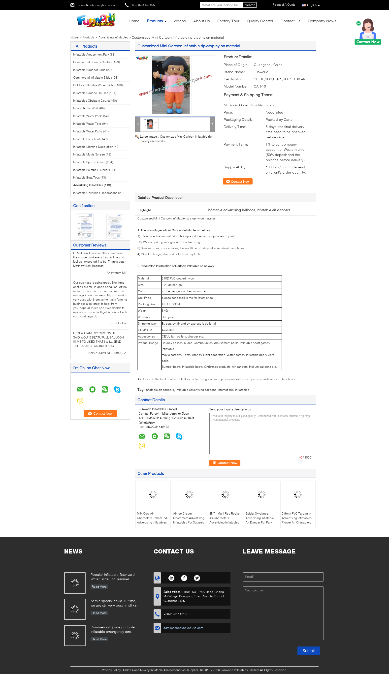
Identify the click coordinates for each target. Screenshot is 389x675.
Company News (322, 20)
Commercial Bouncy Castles (92, 62)
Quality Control (260, 20)
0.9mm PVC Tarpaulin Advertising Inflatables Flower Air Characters (297, 518)
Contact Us (290, 20)
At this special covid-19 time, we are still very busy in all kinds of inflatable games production (116, 603)
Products (155, 20)
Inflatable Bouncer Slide (89, 70)
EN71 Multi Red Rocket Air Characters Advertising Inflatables (224, 518)
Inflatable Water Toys (87, 123)
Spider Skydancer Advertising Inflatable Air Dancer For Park (260, 518)
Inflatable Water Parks (87, 131)
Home (134, 20)
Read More (99, 586)
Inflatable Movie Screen (89, 154)
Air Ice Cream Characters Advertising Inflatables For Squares (188, 518)
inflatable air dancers (159, 390)
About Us (201, 20)
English (313, 5)
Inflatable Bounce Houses (90, 93)
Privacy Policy (111, 670)
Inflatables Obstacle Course (92, 100)
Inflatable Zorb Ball (85, 108)
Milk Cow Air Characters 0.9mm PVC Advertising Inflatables (152, 518)
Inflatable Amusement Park (91, 54)
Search (250, 5)
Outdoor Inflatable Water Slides (94, 85)
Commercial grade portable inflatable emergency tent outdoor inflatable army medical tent (116, 630)
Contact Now (240, 182)
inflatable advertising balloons (196, 390)
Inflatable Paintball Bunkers (91, 170)
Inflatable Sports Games (89, 162)
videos (180, 20)
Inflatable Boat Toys (86, 177)
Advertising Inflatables (113, 37)
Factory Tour (228, 20)
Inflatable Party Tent (86, 139)
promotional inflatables (233, 390)
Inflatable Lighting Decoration (93, 147)
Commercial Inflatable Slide (91, 77)
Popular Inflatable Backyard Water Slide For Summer (113, 576)
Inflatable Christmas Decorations (95, 193)
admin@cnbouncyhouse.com (97, 5)
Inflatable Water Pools (87, 116)
